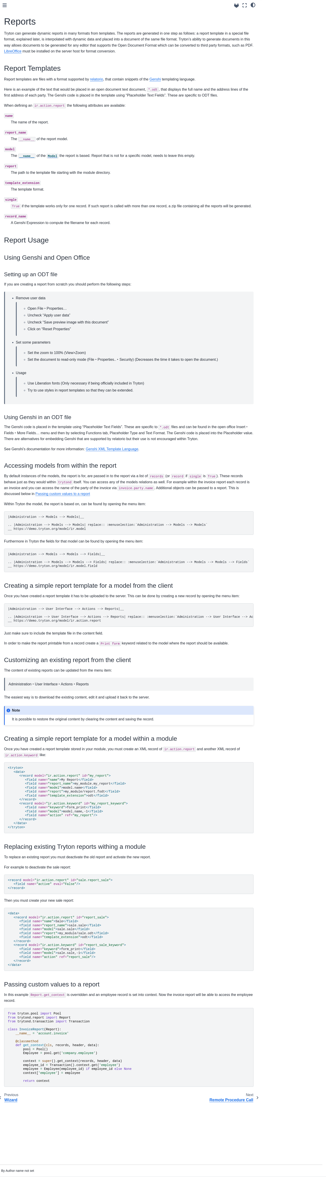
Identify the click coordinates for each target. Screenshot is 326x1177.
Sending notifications (28, 204)
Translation (21, 219)
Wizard (18, 161)
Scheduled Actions (26, 190)
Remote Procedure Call (30, 175)
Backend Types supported (32, 82)
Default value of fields (28, 89)
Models (18, 75)
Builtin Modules (21, 240)
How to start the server (29, 68)
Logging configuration (28, 61)
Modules (19, 211)
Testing (18, 226)
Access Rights (23, 118)
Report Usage (275, 20)
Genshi (226, 85)
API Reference (20, 233)
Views (17, 147)
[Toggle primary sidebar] (75, 5)
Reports (19, 168)
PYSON (18, 111)
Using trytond (20, 32)
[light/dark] (253, 5)
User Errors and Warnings (32, 125)
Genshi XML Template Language (182, 491)
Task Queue (22, 183)
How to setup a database (31, 53)
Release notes (20, 255)
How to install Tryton (28, 39)
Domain (18, 104)
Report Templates (278, 14)
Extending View (24, 154)
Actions (18, 140)
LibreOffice (120, 57)
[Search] (35, 21)
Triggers (19, 132)
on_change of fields (27, 97)
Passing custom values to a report (156, 542)
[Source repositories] (236, 5)
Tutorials (16, 247)
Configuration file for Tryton (32, 46)
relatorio (167, 85)
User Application (25, 197)
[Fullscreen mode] (244, 5)
